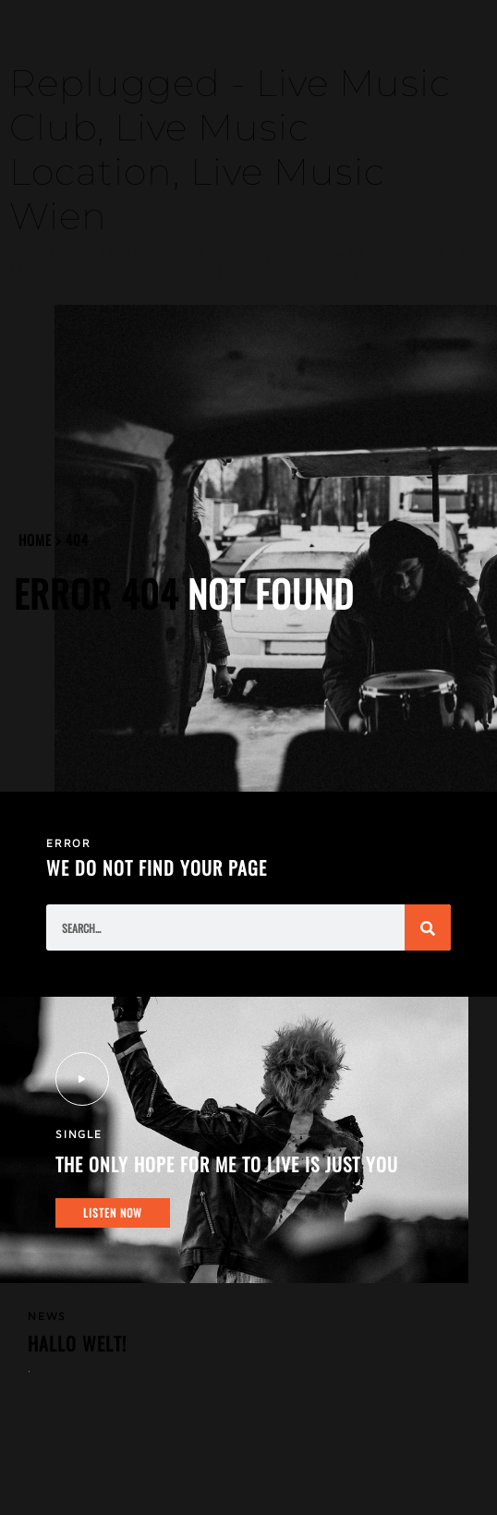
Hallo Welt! (77, 1343)
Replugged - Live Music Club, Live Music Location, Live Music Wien (230, 149)
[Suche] (428, 927)
